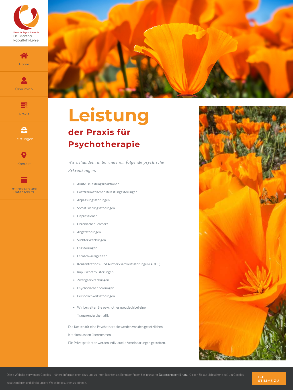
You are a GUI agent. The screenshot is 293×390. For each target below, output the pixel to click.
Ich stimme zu (268, 378)
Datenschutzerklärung (173, 374)
